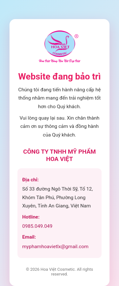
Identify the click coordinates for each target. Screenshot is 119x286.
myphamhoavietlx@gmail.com (55, 246)
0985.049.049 (37, 226)
